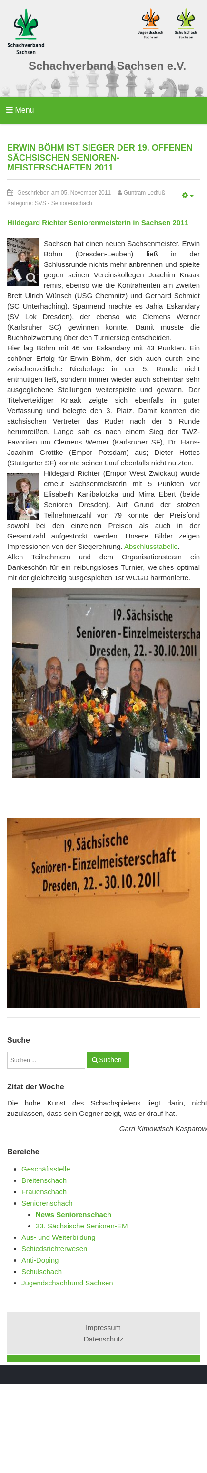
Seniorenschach (71, 203)
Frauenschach (44, 1192)
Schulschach (41, 1271)
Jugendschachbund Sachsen (67, 1283)
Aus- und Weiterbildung (58, 1237)
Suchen (110, 1060)
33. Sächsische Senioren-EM (82, 1226)
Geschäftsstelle (45, 1169)
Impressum (103, 1327)
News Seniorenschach (73, 1214)
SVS (40, 203)
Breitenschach (44, 1180)
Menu (20, 110)
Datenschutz (103, 1339)
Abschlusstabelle (151, 546)
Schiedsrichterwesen (54, 1249)
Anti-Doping (40, 1260)
